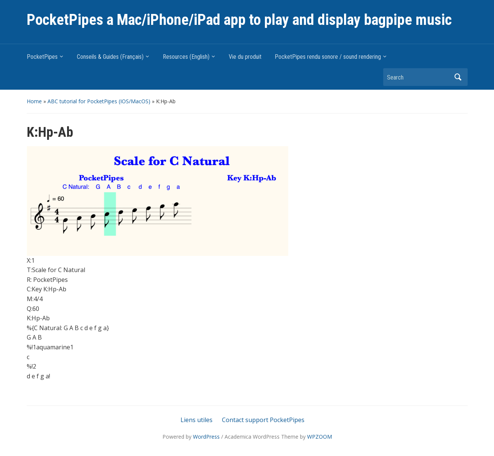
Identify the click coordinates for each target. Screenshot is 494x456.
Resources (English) (186, 56)
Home (34, 101)
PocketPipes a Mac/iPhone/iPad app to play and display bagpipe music (239, 20)
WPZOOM (319, 436)
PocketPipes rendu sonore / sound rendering (328, 56)
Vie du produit (245, 56)
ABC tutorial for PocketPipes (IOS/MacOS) (98, 101)
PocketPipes (42, 56)
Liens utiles (196, 420)
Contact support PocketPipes (263, 420)
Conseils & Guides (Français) (110, 56)
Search (458, 77)
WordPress (206, 436)
